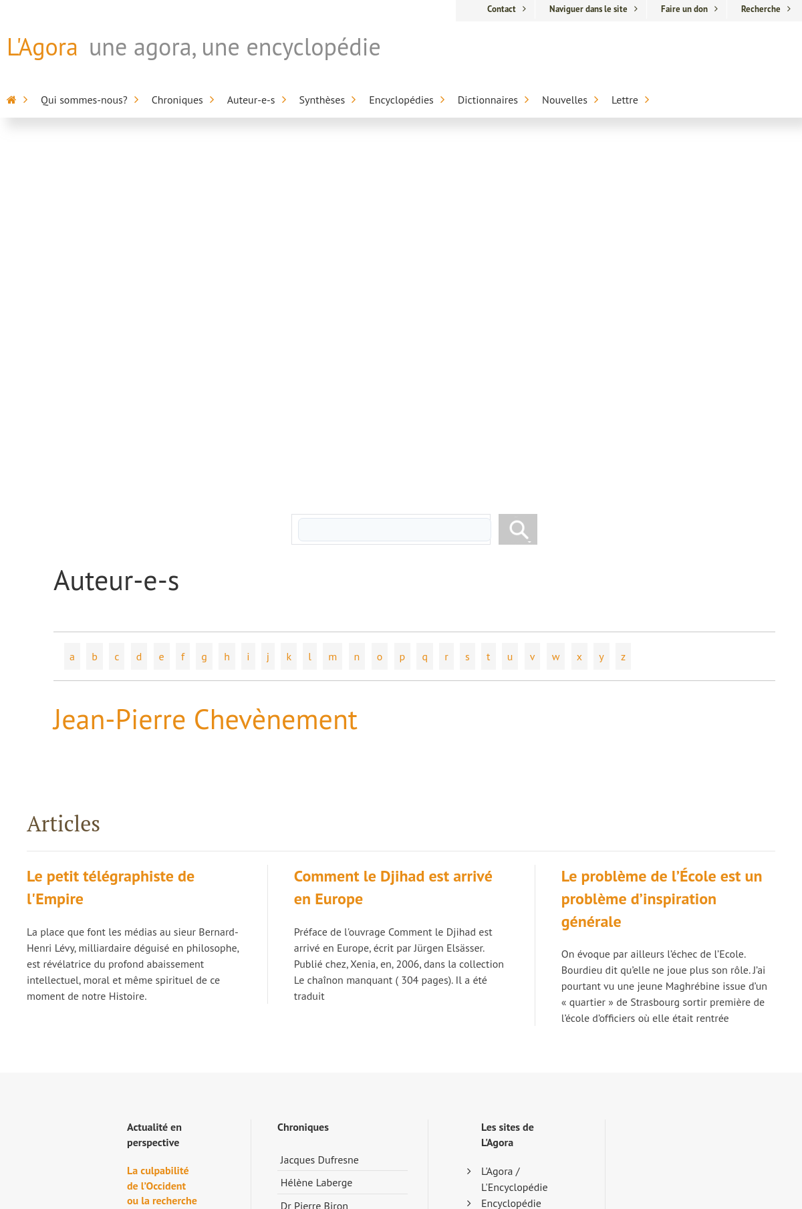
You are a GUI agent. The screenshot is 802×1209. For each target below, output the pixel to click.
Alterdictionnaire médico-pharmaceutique (516, 1000)
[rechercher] (394, 182)
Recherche (761, 9)
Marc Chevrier (312, 905)
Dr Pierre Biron (314, 858)
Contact (501, 9)
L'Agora (42, 46)
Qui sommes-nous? (84, 99)
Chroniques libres (320, 974)
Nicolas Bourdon (318, 881)
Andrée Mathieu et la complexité (157, 1014)
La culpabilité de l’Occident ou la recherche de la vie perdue (162, 853)
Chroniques (177, 99)
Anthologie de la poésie (513, 1088)
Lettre (625, 99)
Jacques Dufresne (320, 812)
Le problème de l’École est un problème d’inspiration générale (662, 551)
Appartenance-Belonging (514, 1120)
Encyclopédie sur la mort (511, 864)
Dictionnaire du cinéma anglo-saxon (509, 1048)
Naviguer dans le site (588, 9)
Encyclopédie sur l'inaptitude (515, 944)
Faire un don (684, 9)
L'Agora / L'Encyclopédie (514, 832)
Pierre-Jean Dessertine (332, 928)
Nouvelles (564, 99)
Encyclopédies (401, 99)
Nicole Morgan (314, 951)
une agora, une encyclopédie (235, 46)
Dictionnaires (488, 99)
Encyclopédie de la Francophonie (512, 904)
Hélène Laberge (317, 835)
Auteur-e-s (251, 99)
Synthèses (322, 99)
